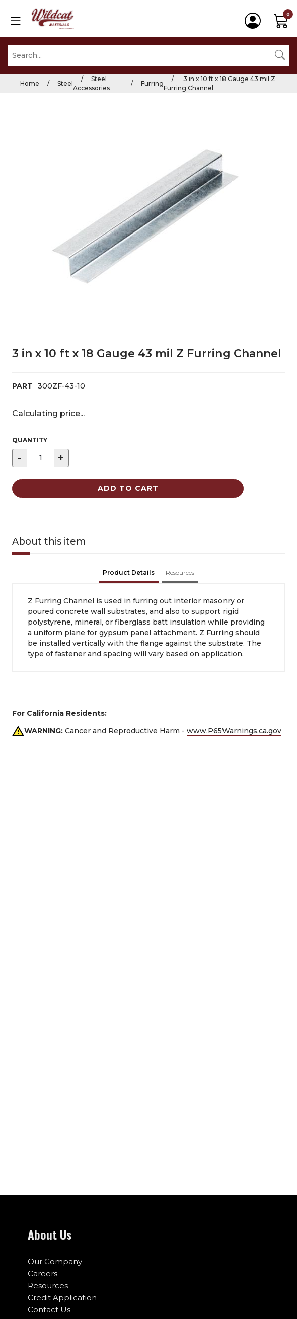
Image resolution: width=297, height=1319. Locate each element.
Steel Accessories (91, 83)
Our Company (55, 1261)
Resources (48, 1285)
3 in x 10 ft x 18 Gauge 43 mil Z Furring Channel (219, 83)
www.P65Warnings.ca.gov (234, 730)
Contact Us (49, 1309)
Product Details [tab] (129, 572)
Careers (42, 1273)
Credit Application (62, 1297)
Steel (65, 83)
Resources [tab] (180, 572)
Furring (152, 83)
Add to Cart (128, 488)
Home (29, 83)
